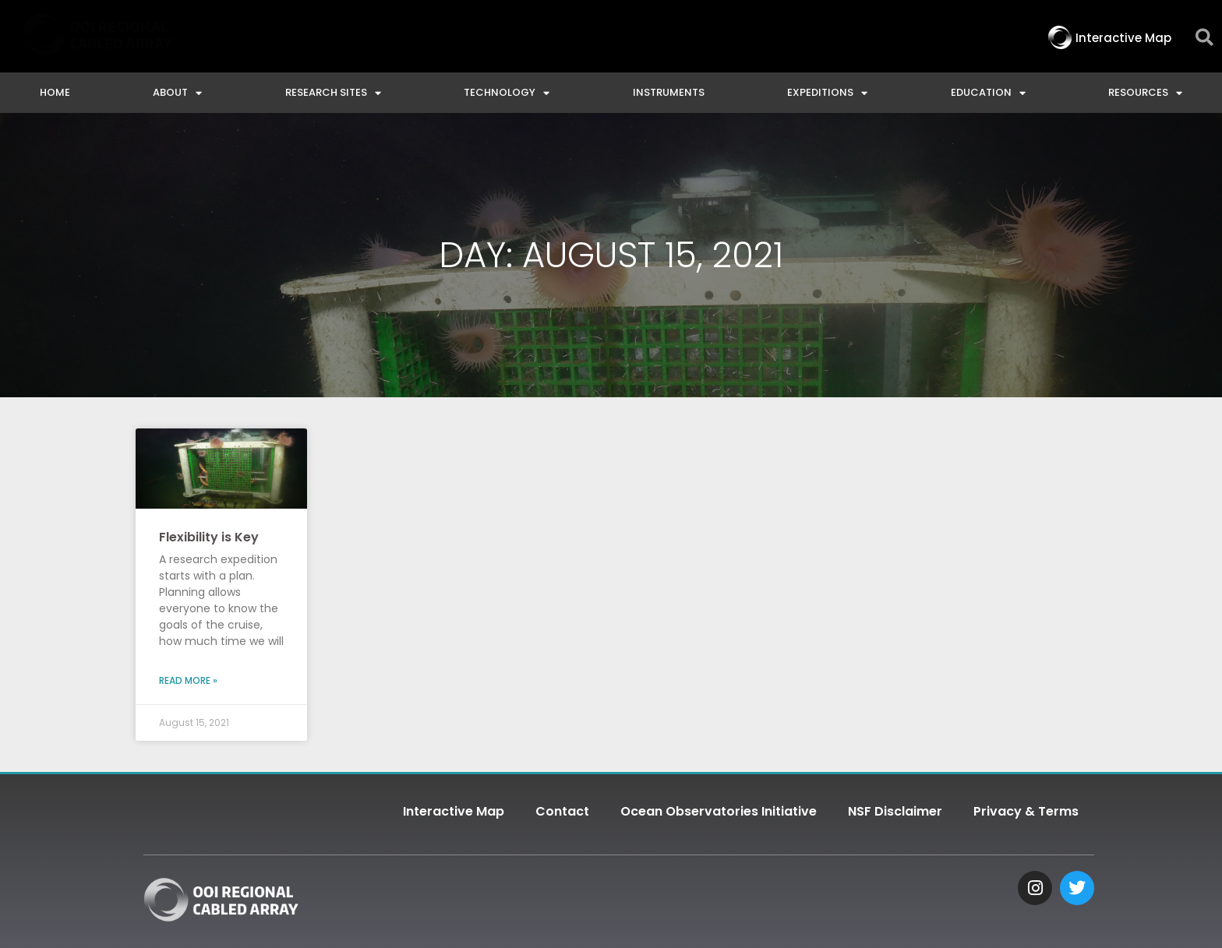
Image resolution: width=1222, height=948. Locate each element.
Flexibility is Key (209, 537)
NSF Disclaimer (895, 811)
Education (988, 93)
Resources (1145, 93)
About (177, 93)
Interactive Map (453, 811)
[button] (1204, 37)
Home (55, 92)
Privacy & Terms (1026, 811)
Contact (562, 811)
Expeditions (827, 93)
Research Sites (333, 93)
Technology (506, 93)
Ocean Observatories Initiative (718, 811)
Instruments (669, 92)
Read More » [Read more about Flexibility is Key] (188, 680)
